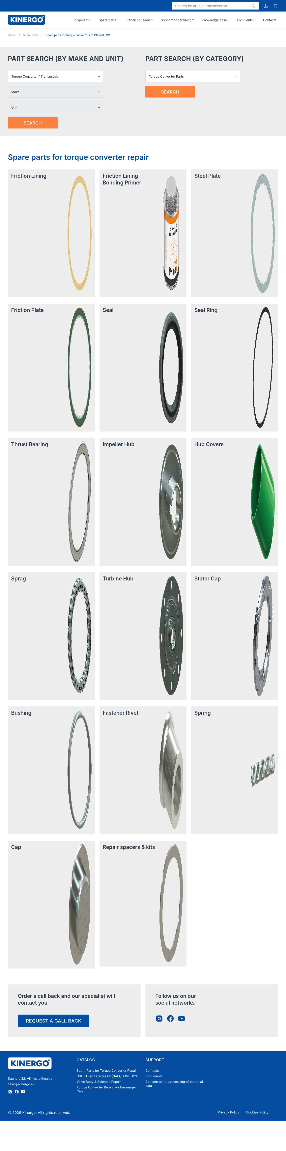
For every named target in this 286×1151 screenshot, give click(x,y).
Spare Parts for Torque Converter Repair (107, 1071)
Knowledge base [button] (214, 20)
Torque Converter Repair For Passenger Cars (106, 1089)
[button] (215, 6)
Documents (153, 1076)
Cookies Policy (257, 1112)
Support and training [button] (176, 20)
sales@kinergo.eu (21, 1084)
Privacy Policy (228, 1112)
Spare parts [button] (107, 20)
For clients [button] (245, 20)
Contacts (269, 20)
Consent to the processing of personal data (174, 1084)
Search (33, 123)
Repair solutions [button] (139, 20)
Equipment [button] (80, 20)
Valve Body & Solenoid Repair (99, 1082)
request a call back (53, 1021)
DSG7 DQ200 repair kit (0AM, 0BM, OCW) (108, 1076)
